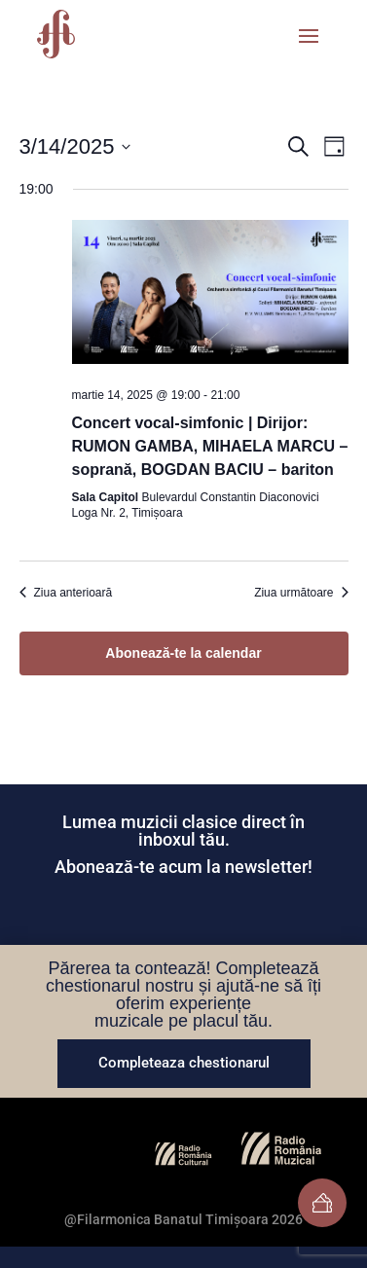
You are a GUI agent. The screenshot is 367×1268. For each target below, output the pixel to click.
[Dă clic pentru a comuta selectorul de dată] (75, 146)
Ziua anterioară (66, 592)
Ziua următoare (301, 592)
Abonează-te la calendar (183, 653)
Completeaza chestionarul (184, 1062)
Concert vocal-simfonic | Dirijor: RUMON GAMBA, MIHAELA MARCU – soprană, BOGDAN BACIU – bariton (210, 446)
